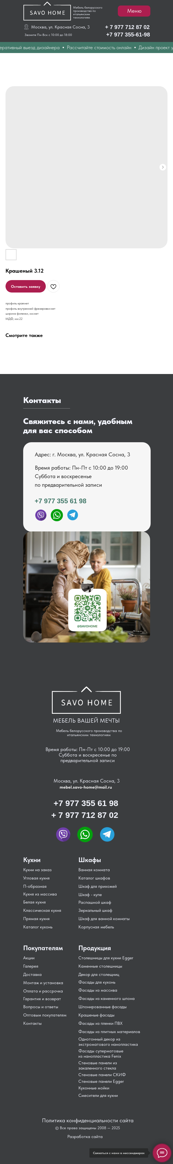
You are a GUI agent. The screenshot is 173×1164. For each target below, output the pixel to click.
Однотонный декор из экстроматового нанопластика (108, 1041)
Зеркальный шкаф (95, 910)
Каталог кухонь (37, 926)
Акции (28, 957)
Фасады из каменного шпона (106, 998)
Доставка (32, 974)
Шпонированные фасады (102, 1006)
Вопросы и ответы (40, 1006)
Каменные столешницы (100, 966)
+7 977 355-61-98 (128, 34)
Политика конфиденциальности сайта (88, 1120)
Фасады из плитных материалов (109, 1031)
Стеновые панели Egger (101, 1081)
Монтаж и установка (43, 982)
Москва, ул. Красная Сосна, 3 (60, 27)
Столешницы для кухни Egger (105, 957)
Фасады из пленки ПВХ (100, 1023)
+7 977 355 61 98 (61, 501)
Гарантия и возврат (42, 998)
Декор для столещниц (98, 974)
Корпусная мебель (96, 926)
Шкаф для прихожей (97, 886)
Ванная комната (94, 869)
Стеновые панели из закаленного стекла (97, 1065)
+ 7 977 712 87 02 (127, 27)
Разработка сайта (85, 1136)
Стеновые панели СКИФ (102, 1074)
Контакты (32, 1023)
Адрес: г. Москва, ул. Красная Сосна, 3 (82, 454)
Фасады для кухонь (96, 982)
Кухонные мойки (93, 1088)
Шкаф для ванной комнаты (104, 918)
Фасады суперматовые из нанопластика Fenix (100, 1053)
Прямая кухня (36, 918)
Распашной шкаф (94, 902)
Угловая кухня (36, 878)
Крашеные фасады (96, 1015)
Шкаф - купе (90, 894)
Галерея (30, 966)
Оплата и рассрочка (43, 991)
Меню (134, 10)
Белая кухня (34, 902)
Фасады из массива (97, 990)
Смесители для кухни (98, 1095)
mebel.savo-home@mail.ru (86, 787)
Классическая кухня (42, 910)
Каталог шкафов (94, 878)
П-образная (35, 886)
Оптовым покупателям (44, 1015)
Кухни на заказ (37, 869)
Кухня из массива (40, 894)
